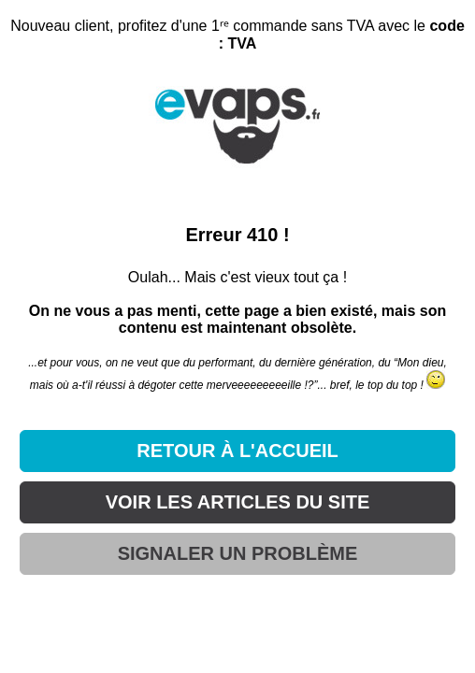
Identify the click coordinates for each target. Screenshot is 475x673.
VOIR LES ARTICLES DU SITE (238, 502)
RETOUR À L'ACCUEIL (237, 450)
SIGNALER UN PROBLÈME (238, 553)
